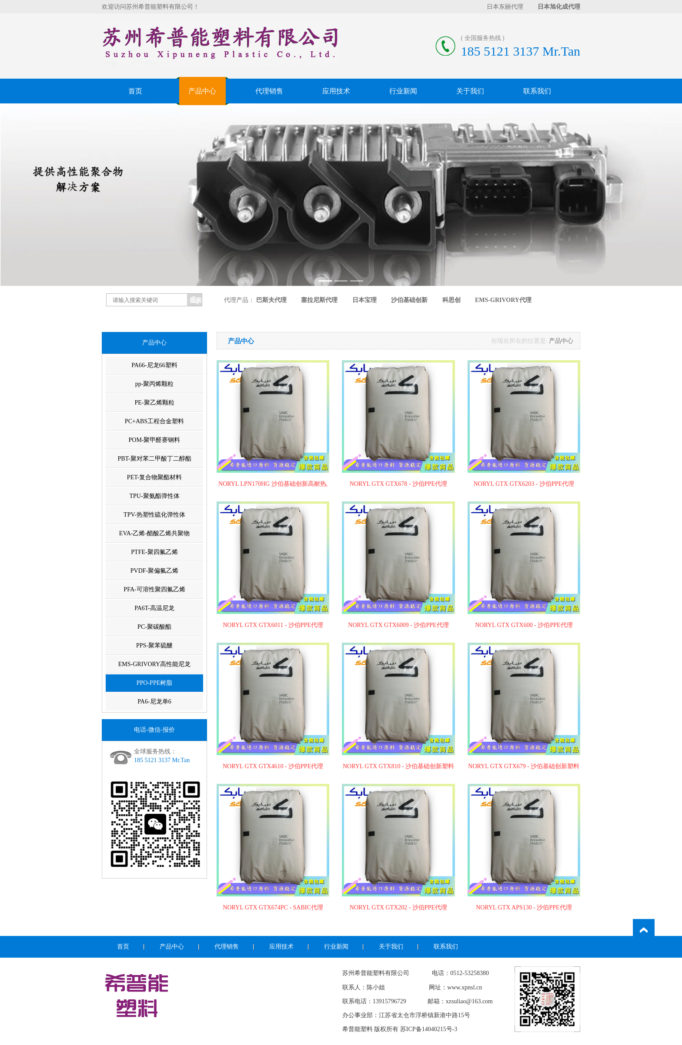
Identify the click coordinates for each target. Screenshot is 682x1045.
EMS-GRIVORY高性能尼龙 (154, 664)
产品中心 (202, 91)
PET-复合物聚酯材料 (154, 477)
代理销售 (269, 91)
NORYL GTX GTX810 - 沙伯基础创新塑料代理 (398, 767)
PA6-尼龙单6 (154, 701)
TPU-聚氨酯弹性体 (154, 496)
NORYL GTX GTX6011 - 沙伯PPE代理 (273, 625)
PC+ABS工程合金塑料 (154, 421)
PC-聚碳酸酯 (154, 627)
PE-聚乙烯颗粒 (154, 402)
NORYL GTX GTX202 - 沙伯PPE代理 (398, 907)
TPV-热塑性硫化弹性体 (154, 514)
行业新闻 (403, 91)
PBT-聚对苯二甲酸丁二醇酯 (154, 458)
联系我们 (537, 91)
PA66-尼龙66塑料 (154, 365)
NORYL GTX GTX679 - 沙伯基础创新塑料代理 (523, 767)
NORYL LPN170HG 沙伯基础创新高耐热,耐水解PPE (273, 484)
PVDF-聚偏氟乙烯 (154, 570)
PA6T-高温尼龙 (154, 608)
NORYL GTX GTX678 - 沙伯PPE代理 (398, 484)
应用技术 (336, 91)
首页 (135, 91)
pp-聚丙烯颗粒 (154, 384)
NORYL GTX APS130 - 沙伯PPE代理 (524, 907)
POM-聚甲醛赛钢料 (154, 440)
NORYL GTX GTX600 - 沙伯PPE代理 (523, 625)
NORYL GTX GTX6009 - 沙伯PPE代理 (398, 625)
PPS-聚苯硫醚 (154, 645)
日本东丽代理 (505, 6)
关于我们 (470, 91)
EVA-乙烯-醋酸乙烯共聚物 (154, 533)
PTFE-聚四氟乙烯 (154, 552)
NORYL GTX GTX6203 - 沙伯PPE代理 (524, 484)
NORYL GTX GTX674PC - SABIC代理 (273, 907)
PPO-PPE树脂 (154, 683)
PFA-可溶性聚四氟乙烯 (154, 589)
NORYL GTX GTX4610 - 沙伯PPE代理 (273, 766)
